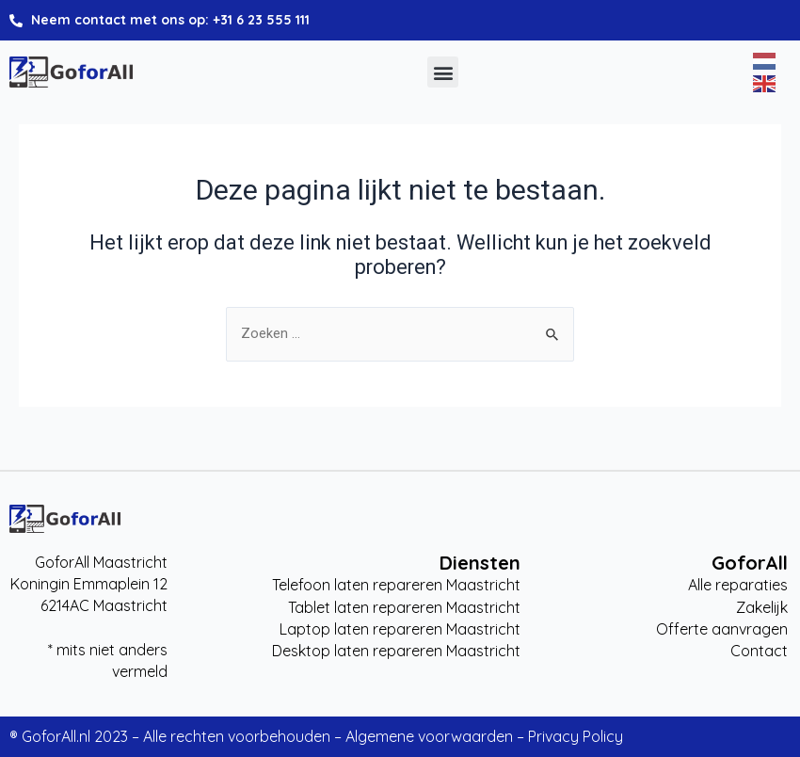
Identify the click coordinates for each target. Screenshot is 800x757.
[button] (442, 72)
